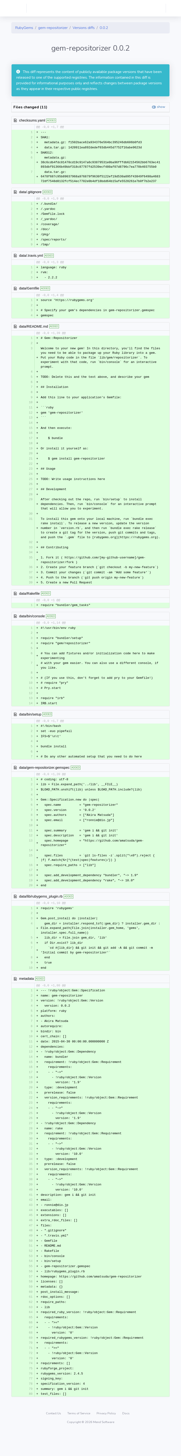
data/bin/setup (30, 723)
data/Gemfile (29, 291)
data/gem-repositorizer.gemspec (44, 778)
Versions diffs (84, 27)
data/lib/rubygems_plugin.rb (40, 909)
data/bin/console (32, 624)
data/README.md (33, 329)
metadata (26, 992)
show (161, 107)
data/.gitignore (30, 193)
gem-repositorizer (53, 27)
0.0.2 (104, 27)
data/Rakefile (29, 601)
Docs (126, 1438)
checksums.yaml (32, 120)
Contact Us (54, 1438)
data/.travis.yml (31, 257)
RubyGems (24, 27)
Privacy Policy (107, 1438)
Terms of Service (79, 1438)
